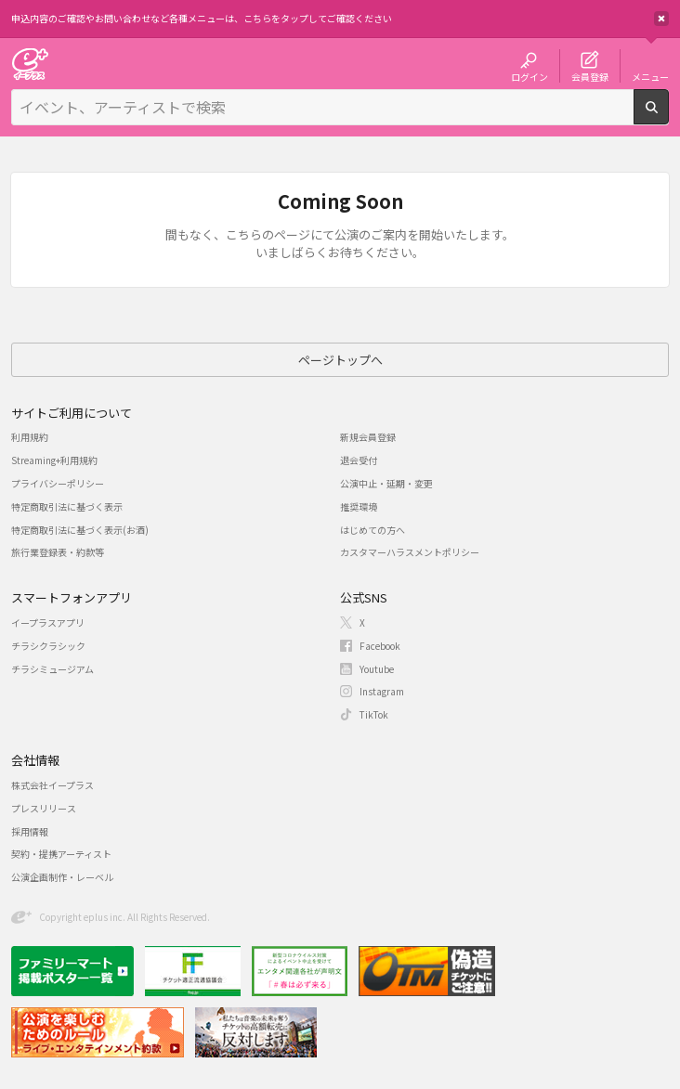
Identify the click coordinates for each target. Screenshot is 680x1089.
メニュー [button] (650, 76)
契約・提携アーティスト (61, 854)
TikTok (374, 714)
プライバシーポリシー (57, 483)
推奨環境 (358, 506)
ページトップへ (340, 360)
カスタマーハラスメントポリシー (409, 552)
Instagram (382, 691)
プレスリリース (43, 808)
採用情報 (29, 831)
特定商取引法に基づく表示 (67, 506)
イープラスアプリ (48, 622)
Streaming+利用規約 (54, 460)
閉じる (661, 18)
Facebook (380, 646)
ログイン (529, 76)
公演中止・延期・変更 (386, 483)
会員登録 (589, 76)
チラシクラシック (48, 646)
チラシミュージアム (52, 669)
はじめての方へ (372, 530)
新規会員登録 (368, 437)
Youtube (377, 669)
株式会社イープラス (52, 785)
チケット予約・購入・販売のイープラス (29, 63)
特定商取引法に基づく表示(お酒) (80, 530)
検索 (668, 117)
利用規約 (29, 437)
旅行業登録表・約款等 (57, 552)
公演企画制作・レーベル (62, 877)
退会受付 (358, 460)
